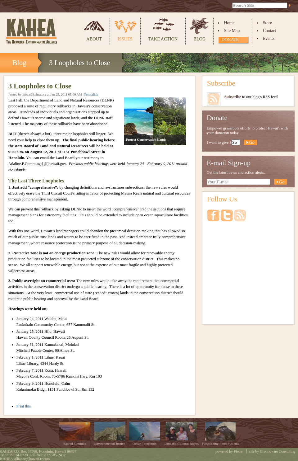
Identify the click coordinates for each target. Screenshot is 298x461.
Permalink (91, 94)
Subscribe (221, 83)
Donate (230, 39)
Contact (269, 30)
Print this (23, 406)
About (94, 38)
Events (268, 38)
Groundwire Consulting (277, 451)
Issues (125, 38)
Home (229, 23)
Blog (199, 38)
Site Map (232, 30)
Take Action (163, 38)
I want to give (218, 142)
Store (267, 23)
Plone (238, 451)
